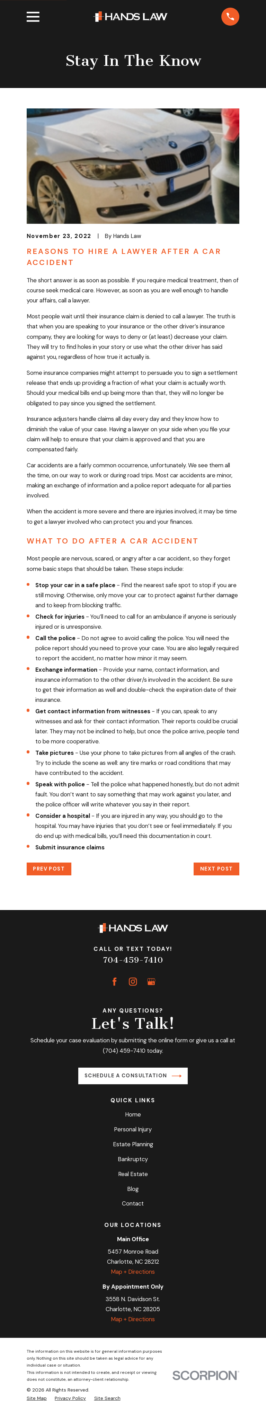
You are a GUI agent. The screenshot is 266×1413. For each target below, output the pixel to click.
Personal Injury (133, 1129)
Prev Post (49, 869)
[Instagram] (133, 982)
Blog (133, 1189)
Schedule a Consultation (133, 1076)
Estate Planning (133, 1144)
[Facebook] (114, 982)
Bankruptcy (133, 1159)
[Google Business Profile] (151, 982)
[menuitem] (37, 1398)
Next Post (216, 869)
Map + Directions (133, 1271)
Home (133, 1114)
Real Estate (133, 1174)
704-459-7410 (133, 960)
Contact (133, 1203)
